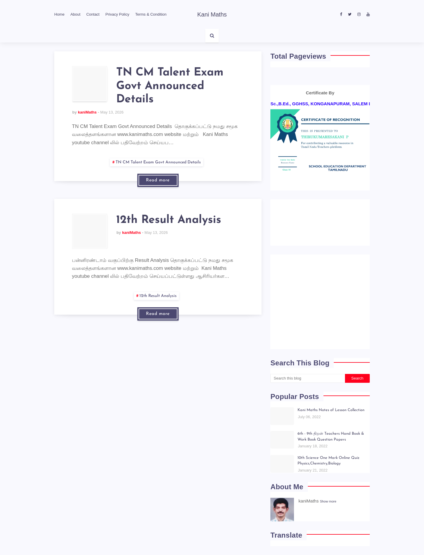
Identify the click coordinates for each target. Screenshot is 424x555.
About (75, 14)
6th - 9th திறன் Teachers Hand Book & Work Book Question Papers (331, 436)
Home (59, 14)
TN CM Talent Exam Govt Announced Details (169, 86)
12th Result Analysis (168, 220)
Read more (158, 180)
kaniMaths (87, 112)
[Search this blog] (307, 378)
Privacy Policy (117, 14)
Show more (328, 501)
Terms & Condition (150, 14)
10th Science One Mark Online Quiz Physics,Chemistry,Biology (328, 461)
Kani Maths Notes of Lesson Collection (331, 410)
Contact (93, 14)
